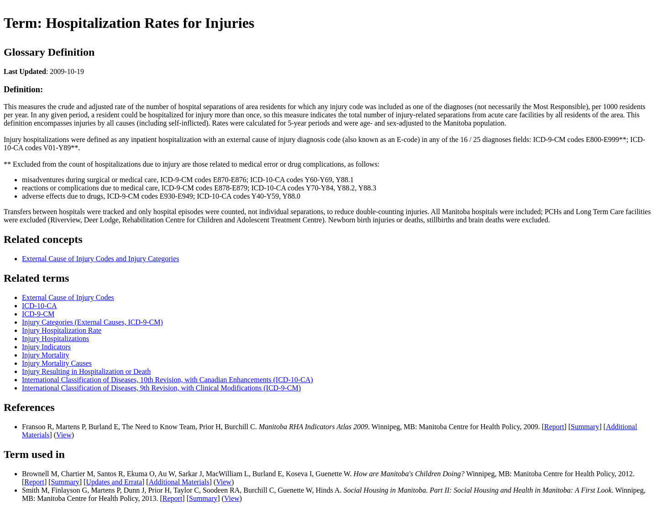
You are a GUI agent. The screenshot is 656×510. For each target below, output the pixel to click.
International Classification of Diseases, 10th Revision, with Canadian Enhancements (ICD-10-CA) (167, 380)
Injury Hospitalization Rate (61, 330)
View (64, 435)
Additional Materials (179, 482)
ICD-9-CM (38, 314)
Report (554, 427)
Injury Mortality (45, 355)
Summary (585, 427)
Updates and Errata (114, 482)
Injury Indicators (46, 347)
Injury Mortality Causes (57, 363)
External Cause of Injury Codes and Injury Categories (100, 259)
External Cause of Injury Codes (68, 297)
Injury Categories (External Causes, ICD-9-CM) (92, 322)
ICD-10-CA (39, 306)
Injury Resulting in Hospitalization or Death (86, 371)
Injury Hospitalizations (55, 338)
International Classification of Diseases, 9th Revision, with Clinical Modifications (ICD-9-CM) (161, 388)
